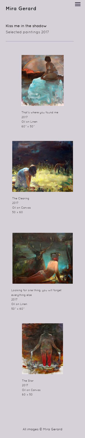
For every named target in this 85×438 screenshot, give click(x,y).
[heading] (21, 9)
